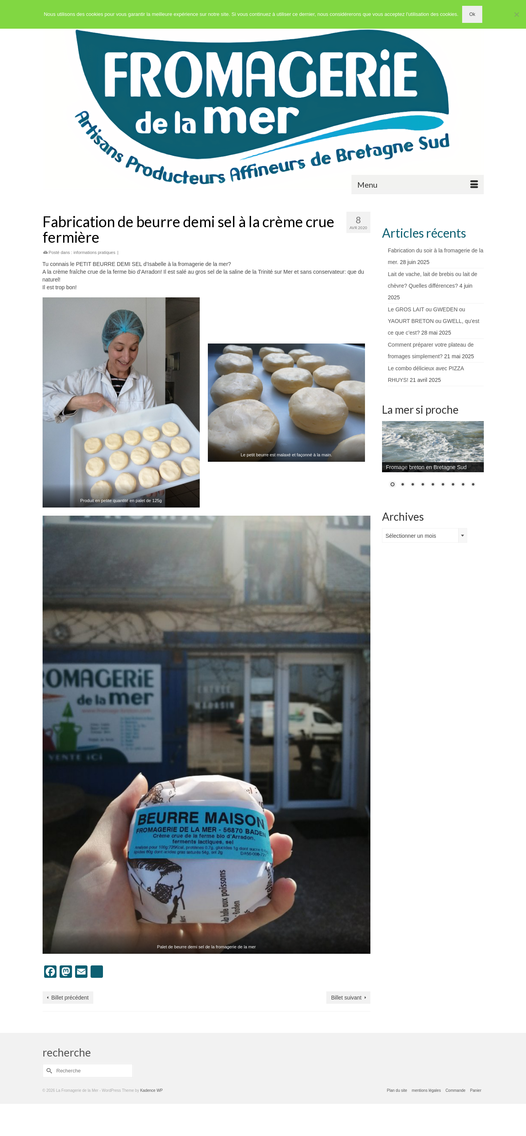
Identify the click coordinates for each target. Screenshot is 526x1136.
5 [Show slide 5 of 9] (432, 485)
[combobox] (424, 535)
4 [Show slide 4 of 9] (422, 485)
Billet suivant (346, 997)
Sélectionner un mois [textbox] (411, 536)
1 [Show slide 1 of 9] (392, 485)
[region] (433, 459)
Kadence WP (151, 1090)
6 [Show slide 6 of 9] (443, 485)
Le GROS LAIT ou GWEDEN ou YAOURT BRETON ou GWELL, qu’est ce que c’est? (433, 321)
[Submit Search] (48, 1070)
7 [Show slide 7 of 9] (453, 485)
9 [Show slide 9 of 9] (473, 485)
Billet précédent (70, 997)
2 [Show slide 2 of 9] (402, 485)
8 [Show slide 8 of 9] (463, 485)
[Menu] (417, 184)
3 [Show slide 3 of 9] (412, 485)
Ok (472, 14)
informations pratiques (94, 252)
